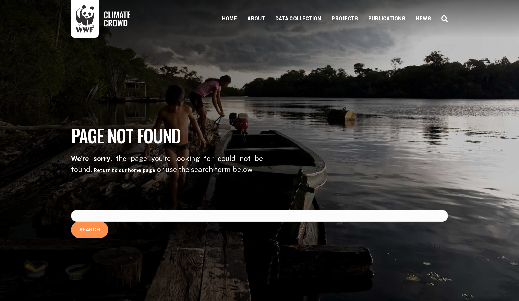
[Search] (442, 19)
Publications (386, 18)
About (256, 18)
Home (229, 18)
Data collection (298, 18)
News (423, 18)
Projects (344, 18)
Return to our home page (124, 170)
